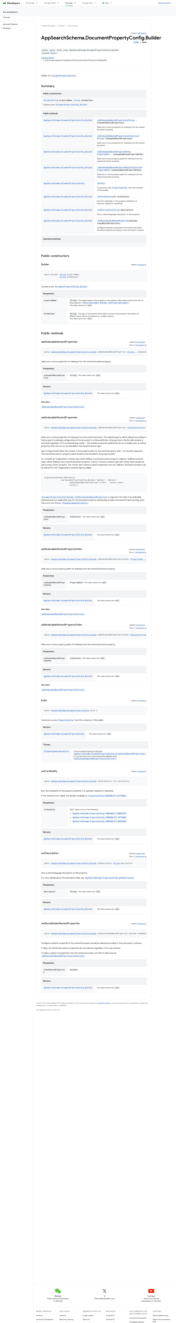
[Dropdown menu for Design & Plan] (59, 3)
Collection (133, 136)
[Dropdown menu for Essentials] (38, 3)
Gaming (62, 1315)
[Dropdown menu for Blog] (112, 3)
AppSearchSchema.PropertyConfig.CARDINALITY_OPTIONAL (99, 817)
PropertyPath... (104, 154)
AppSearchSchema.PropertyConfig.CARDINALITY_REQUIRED (99, 821)
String (55, 100)
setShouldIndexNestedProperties (113, 221)
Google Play (87, 3)
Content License (104, 1003)
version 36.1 (140, 853)
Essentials (30, 3)
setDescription (105, 210)
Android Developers (48, 26)
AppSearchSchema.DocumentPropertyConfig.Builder (68, 120)
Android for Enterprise (44, 1319)
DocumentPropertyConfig (63, 76)
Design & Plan (50, 3)
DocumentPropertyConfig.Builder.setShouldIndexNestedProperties (74, 497)
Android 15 (110, 1315)
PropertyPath (103, 170)
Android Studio (164, 3)
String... (132, 120)
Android (39, 1315)
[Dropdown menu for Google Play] (96, 3)
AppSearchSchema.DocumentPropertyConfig (64, 183)
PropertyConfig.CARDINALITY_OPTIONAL (107, 796)
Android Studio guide (137, 1318)
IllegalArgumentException (75, 503)
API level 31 (142, 33)
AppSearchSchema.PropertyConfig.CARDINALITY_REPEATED (99, 813)
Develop (62, 26)
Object (53, 53)
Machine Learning (66, 1319)
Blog (107, 3)
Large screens (88, 1315)
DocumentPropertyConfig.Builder (71, 105)
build (100, 183)
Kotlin (136, 42)
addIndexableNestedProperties (112, 120)
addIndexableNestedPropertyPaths (114, 152)
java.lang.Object (47, 58)
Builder (47, 100)
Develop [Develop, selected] (69, 3)
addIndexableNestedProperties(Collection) (63, 407)
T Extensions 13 (140, 345)
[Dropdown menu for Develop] (76, 3)
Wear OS (86, 1319)
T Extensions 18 (140, 856)
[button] (16, 28)
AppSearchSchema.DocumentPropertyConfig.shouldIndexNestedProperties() (110, 754)
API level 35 (140, 342)
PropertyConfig (119, 188)
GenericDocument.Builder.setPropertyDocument (105, 303)
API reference (10, 12)
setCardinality (105, 196)
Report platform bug (160, 1315)
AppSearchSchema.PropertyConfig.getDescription (109, 878)
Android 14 (110, 1319)
